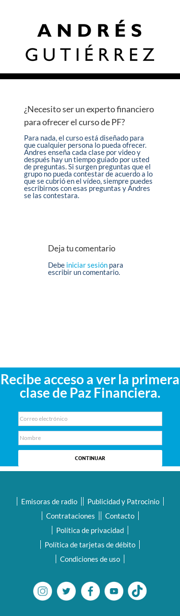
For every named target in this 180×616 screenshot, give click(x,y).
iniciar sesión (87, 265)
